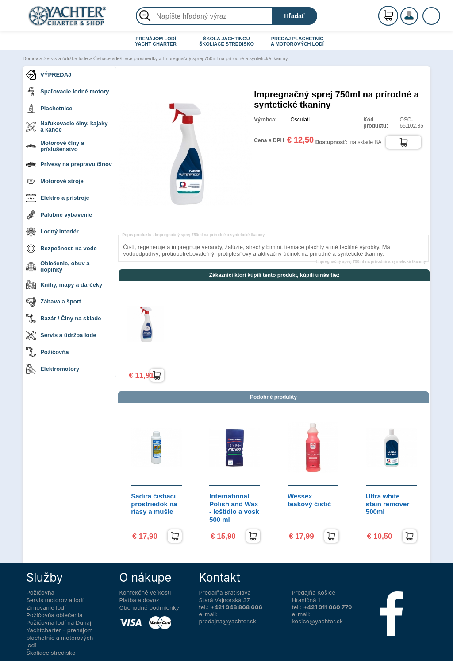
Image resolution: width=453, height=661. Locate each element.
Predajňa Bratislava (225, 592)
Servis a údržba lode (65, 58)
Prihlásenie (418, 20)
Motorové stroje (55, 181)
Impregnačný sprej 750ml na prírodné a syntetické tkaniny (225, 58)
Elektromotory (52, 369)
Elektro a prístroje (57, 198)
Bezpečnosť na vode (61, 248)
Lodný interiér (52, 232)
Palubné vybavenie (59, 215)
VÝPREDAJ (48, 75)
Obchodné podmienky (149, 607)
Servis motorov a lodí (55, 599)
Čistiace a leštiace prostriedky (125, 58)
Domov (30, 58)
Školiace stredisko (51, 652)
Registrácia (418, 12)
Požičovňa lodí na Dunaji (60, 622)
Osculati (300, 120)
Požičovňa (47, 352)
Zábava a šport (53, 302)
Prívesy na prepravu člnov (69, 164)
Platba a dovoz (139, 599)
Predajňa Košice (314, 592)
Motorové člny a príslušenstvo (55, 146)
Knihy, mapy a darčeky (64, 285)
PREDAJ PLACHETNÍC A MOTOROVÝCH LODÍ (297, 41)
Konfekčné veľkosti (145, 592)
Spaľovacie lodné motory (67, 92)
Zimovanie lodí (46, 607)
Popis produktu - (193, 235)
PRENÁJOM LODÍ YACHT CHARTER (156, 41)
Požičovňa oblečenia (55, 614)
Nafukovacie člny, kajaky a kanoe (66, 126)
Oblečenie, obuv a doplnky (57, 266)
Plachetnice (49, 108)
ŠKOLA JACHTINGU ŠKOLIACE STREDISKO (226, 41)
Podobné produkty (273, 397)
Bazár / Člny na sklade (63, 318)
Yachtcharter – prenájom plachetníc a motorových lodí (60, 637)
